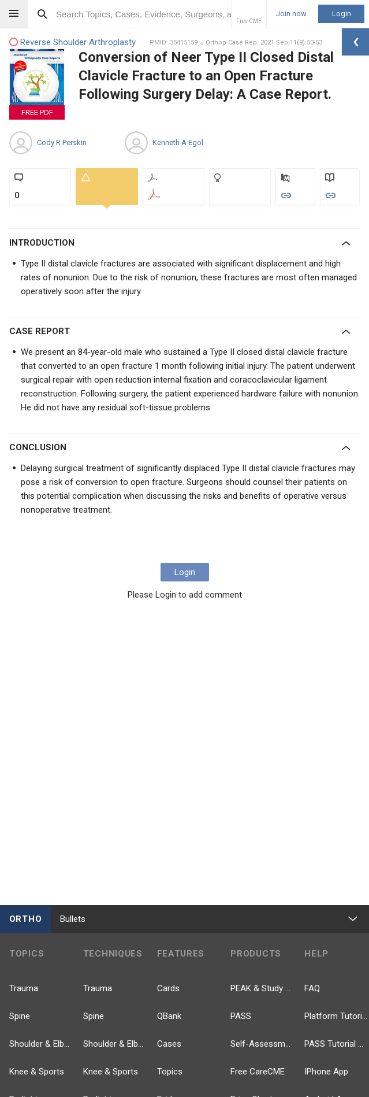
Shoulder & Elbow (41, 1044)
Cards (168, 988)
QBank (169, 1016)
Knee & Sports (36, 1071)
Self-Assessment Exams (262, 1044)
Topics (169, 1071)
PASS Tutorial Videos (336, 1044)
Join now (291, 14)
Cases (169, 1044)
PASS (240, 1016)
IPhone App (326, 1071)
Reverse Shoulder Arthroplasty (72, 42)
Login (341, 13)
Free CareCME (257, 1071)
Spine (19, 1016)
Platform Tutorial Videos (336, 1016)
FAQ (312, 988)
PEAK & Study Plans (262, 988)
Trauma (23, 988)
